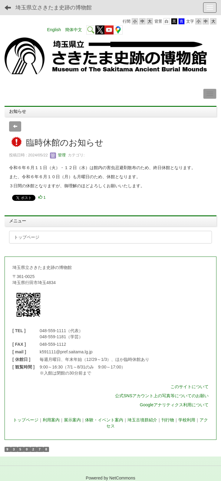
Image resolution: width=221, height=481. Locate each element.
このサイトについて (189, 386)
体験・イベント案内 (104, 419)
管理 (58, 155)
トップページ (25, 419)
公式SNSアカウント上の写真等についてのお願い (162, 395)
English (54, 29)
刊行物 (167, 419)
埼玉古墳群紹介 (142, 419)
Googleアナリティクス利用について (174, 404)
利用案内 (51, 419)
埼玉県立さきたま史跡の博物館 (53, 8)
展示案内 (72, 419)
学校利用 (186, 419)
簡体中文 (73, 29)
